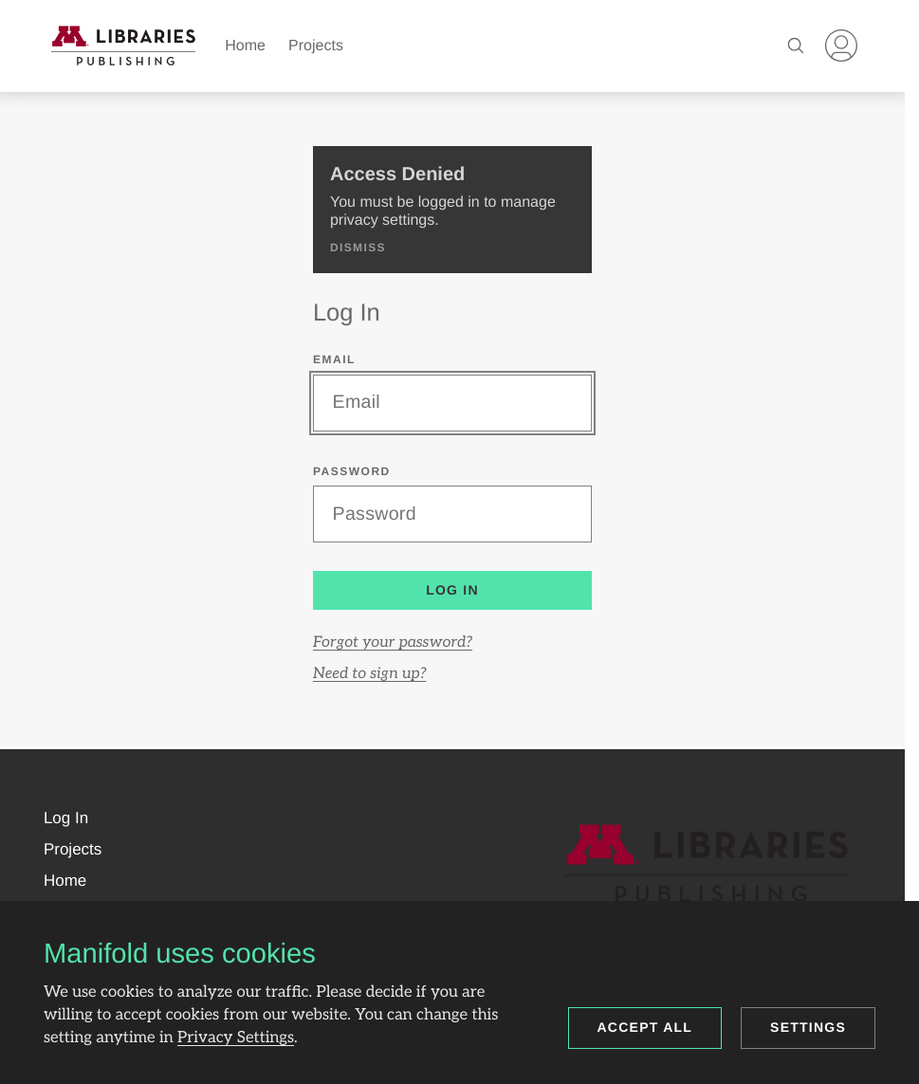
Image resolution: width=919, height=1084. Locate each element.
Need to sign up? (370, 674)
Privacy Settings (235, 1037)
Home (245, 46)
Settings (808, 1027)
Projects (315, 46)
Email (334, 359)
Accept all (645, 1027)
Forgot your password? (392, 643)
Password (352, 471)
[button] (66, 818)
